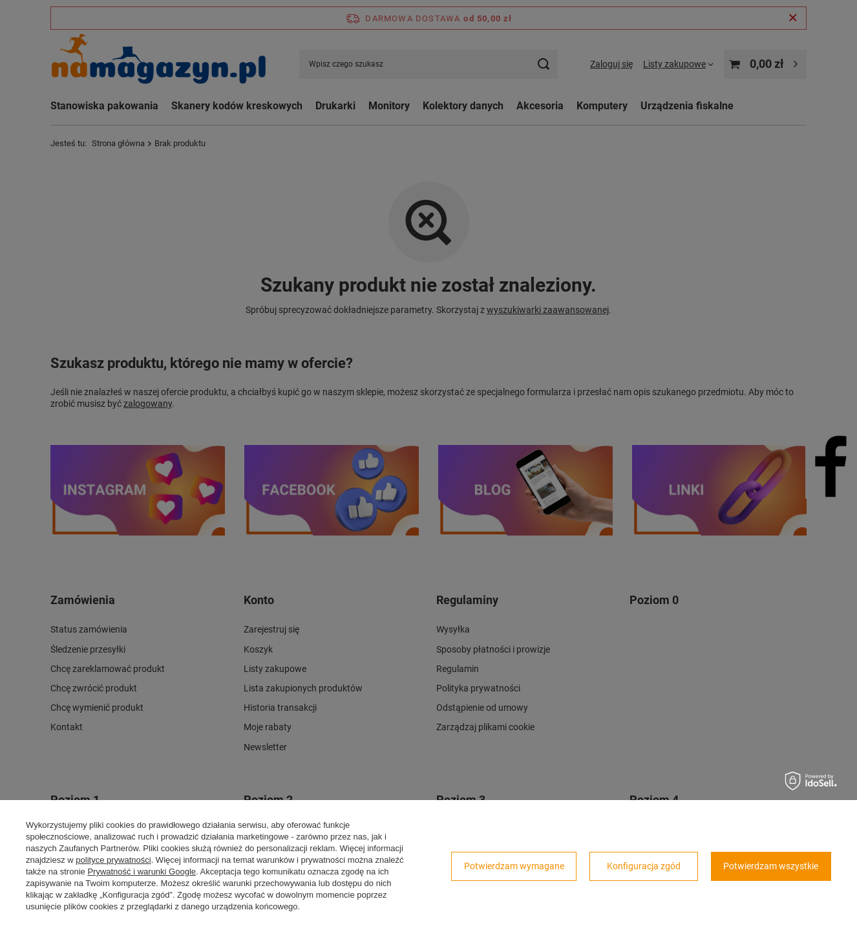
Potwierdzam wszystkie (770, 866)
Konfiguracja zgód (644, 866)
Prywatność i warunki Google (141, 871)
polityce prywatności (113, 860)
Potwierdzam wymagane (514, 866)
